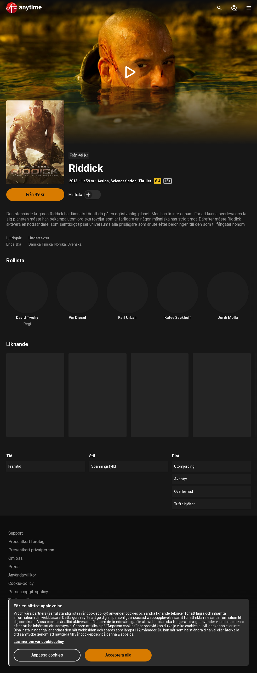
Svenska (74, 244)
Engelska (13, 244)
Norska (60, 244)
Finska (47, 244)
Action (103, 181)
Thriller (144, 181)
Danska (34, 244)
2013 (73, 181)
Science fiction (123, 181)
